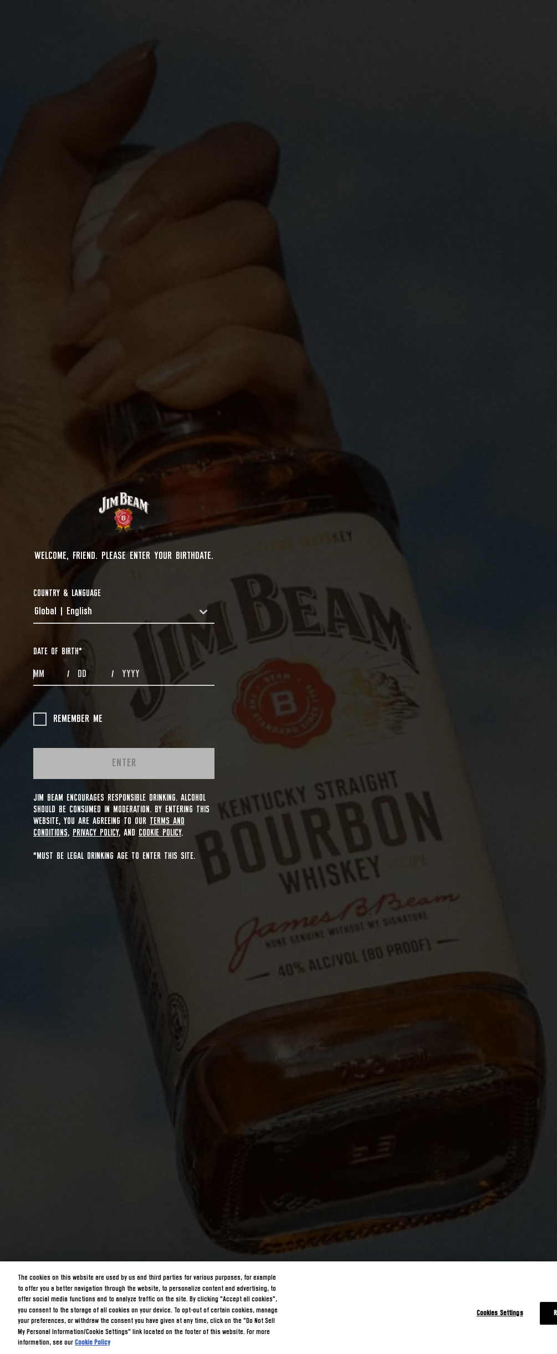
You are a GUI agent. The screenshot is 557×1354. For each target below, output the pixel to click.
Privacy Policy (96, 832)
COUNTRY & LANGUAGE (67, 593)
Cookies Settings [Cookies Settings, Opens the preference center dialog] (500, 1313)
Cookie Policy (160, 832)
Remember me (68, 719)
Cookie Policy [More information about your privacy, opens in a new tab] (92, 1342)
